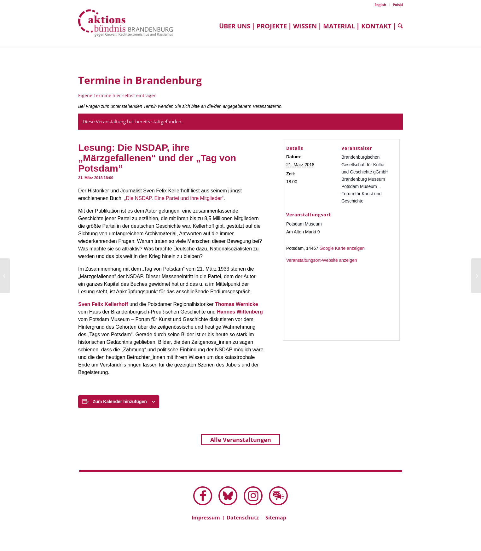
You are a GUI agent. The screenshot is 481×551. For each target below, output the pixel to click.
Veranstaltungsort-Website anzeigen (321, 260)
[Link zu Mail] (278, 496)
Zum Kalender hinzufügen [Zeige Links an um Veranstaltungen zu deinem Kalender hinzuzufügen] (120, 401)
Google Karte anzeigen (342, 248)
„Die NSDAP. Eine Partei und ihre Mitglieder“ (173, 198)
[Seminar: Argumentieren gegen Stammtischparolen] (5, 275)
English (380, 4)
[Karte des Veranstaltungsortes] (341, 298)
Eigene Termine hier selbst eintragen (117, 95)
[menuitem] (380, 4)
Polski (398, 4)
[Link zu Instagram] (253, 496)
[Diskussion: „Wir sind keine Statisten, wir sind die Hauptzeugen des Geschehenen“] (476, 275)
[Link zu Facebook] (202, 496)
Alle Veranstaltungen (240, 439)
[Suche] (399, 26)
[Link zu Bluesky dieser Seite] (228, 496)
